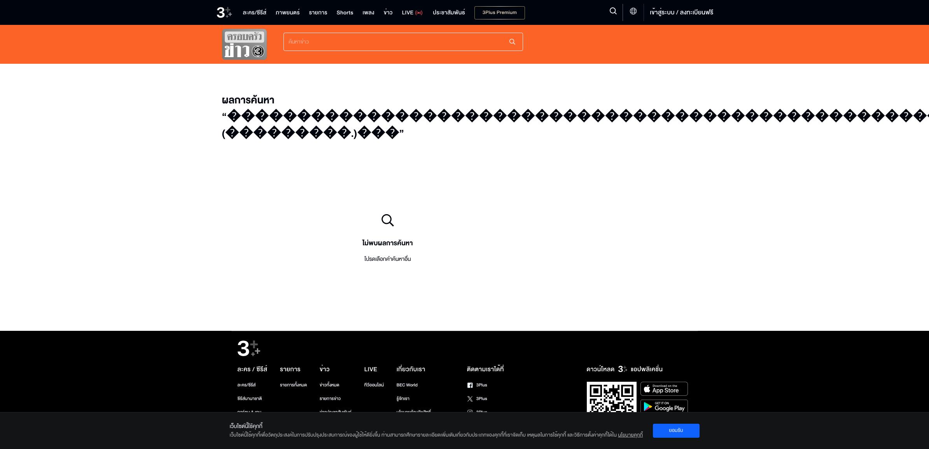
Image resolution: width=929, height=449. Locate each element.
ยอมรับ (676, 430)
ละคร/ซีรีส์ (247, 385)
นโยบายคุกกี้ (630, 435)
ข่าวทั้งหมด (329, 385)
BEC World (407, 385)
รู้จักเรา (403, 398)
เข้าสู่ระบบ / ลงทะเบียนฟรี (681, 12)
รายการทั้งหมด (293, 385)
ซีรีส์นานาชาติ (250, 398)
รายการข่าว (330, 398)
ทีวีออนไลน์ (374, 385)
